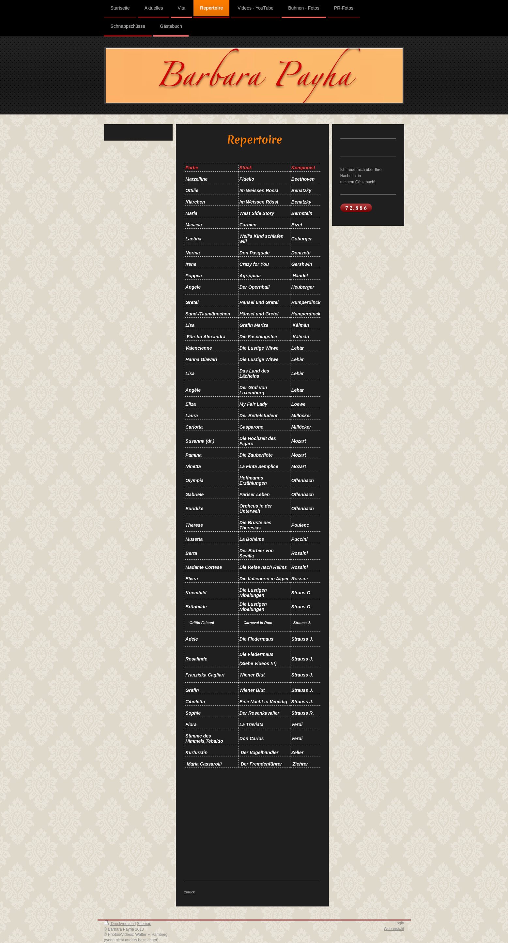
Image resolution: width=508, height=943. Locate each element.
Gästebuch (364, 182)
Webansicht (394, 928)
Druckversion (119, 923)
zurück (189, 892)
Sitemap (144, 923)
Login (399, 923)
